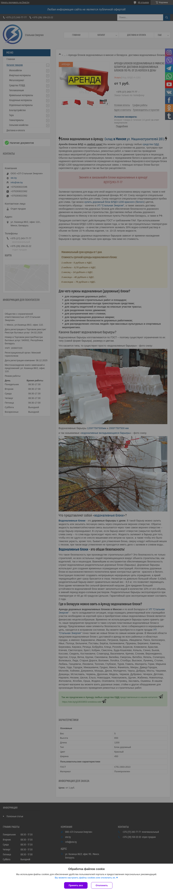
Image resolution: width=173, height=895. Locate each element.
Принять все (76, 885)
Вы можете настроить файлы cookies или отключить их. (85, 877)
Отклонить (102, 885)
